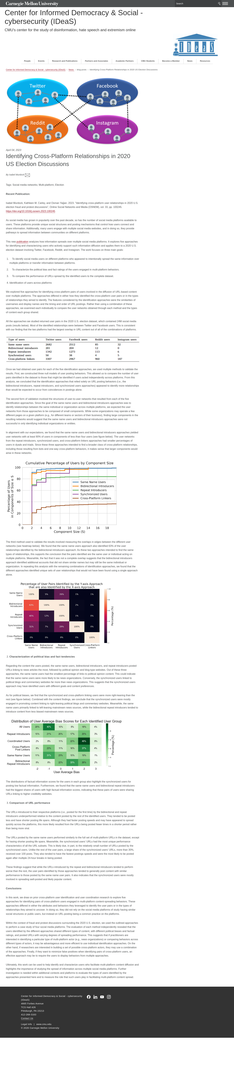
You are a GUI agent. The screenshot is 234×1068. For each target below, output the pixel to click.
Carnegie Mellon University (45, 3)
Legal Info (26, 1054)
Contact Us (27, 1048)
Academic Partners (125, 41)
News (189, 41)
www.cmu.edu (44, 1054)
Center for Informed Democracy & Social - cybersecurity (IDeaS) (76, 15)
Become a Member (171, 41)
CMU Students (148, 41)
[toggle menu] (210, 3)
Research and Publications (65, 41)
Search (204, 3)
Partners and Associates (96, 41)
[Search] (183, 3)
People (27, 41)
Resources (205, 41)
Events (41, 41)
